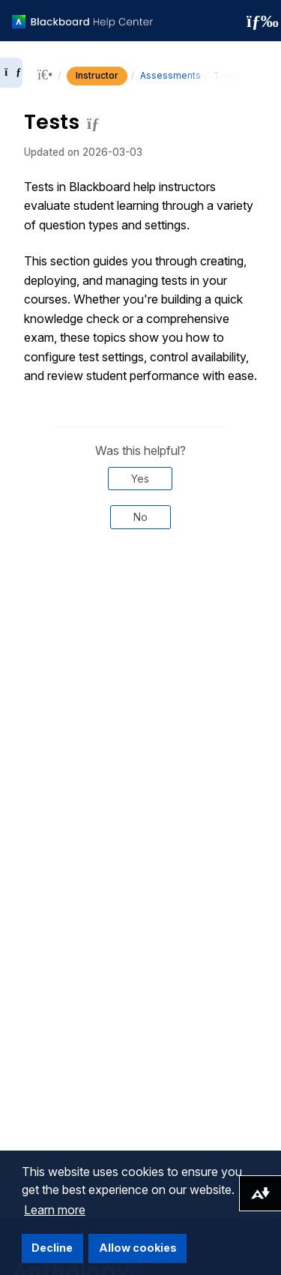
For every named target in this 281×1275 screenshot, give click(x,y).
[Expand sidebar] (11, 73)
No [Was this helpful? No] (140, 516)
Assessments (170, 75)
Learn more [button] (54, 1209)
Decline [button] (52, 1247)
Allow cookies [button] (138, 1247)
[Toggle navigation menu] (258, 21)
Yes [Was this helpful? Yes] (140, 478)
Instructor (97, 75)
